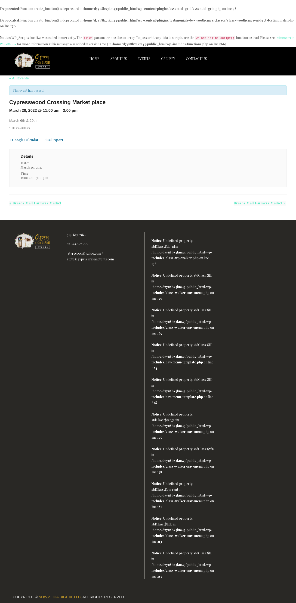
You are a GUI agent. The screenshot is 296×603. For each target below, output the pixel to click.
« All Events (19, 78)
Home (94, 58)
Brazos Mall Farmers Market (35, 203)
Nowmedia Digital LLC (60, 597)
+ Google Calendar (24, 140)
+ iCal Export (53, 140)
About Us (118, 58)
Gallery (168, 58)
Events (144, 58)
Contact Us (196, 58)
